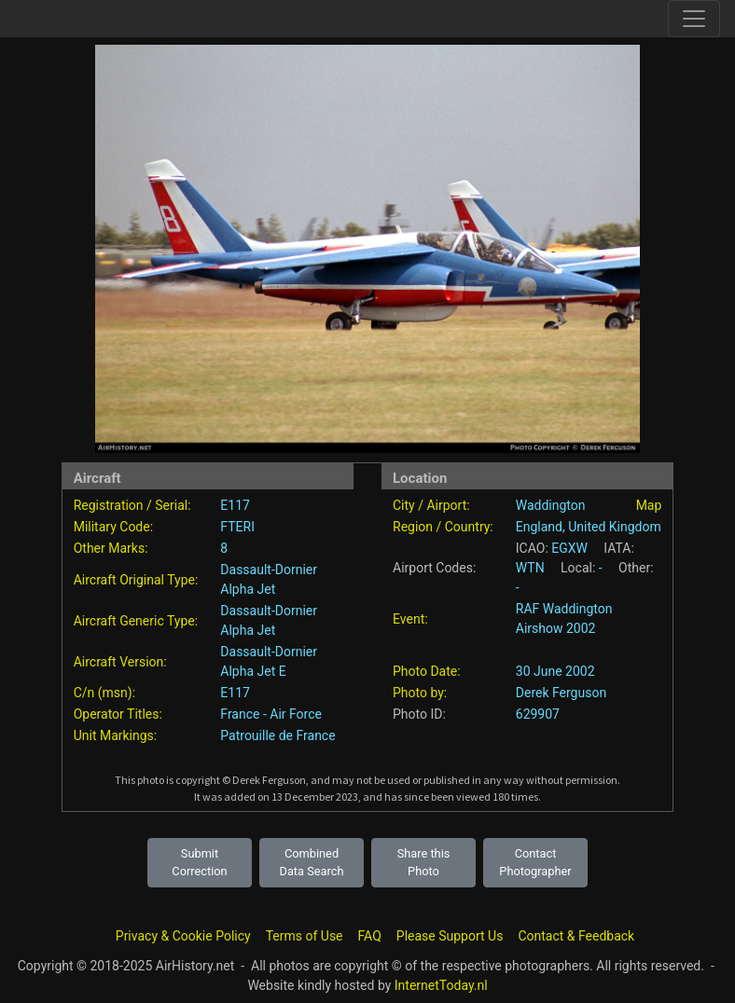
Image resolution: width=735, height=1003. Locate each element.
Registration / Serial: (132, 505)
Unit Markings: (116, 735)
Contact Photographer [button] (535, 862)
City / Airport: (431, 505)
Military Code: (113, 526)
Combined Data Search (312, 862)
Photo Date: (427, 671)
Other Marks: (111, 548)
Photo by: (420, 692)
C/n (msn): (104, 692)
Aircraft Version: (120, 661)
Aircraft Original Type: (136, 579)
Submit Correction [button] (199, 862)
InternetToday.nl (441, 985)
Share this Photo (424, 862)
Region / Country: (443, 526)
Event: (410, 618)
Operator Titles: (118, 714)
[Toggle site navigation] (694, 18)
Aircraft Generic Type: (136, 620)
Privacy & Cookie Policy (183, 935)
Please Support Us (450, 935)
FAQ (369, 935)
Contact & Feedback (576, 935)
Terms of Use (304, 935)
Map (649, 505)
